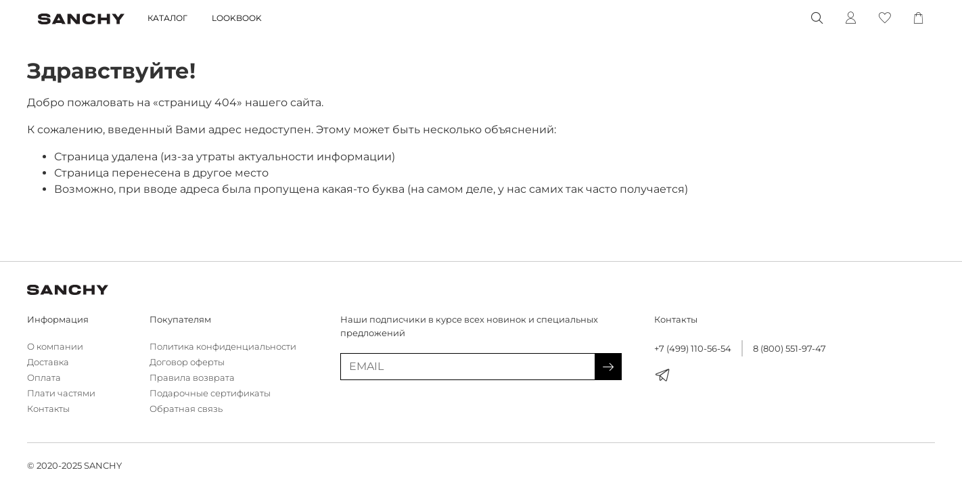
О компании (55, 347)
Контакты (48, 409)
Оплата (44, 378)
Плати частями (61, 393)
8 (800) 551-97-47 (789, 349)
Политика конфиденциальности (223, 347)
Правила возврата (192, 378)
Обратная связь (186, 409)
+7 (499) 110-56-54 (692, 349)
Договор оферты (187, 362)
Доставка (48, 362)
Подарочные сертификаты (210, 393)
